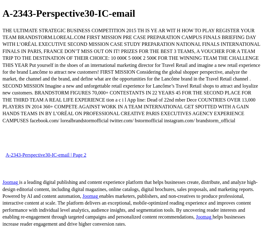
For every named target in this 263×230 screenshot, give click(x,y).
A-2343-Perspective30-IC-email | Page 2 (46, 155)
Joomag (10, 182)
